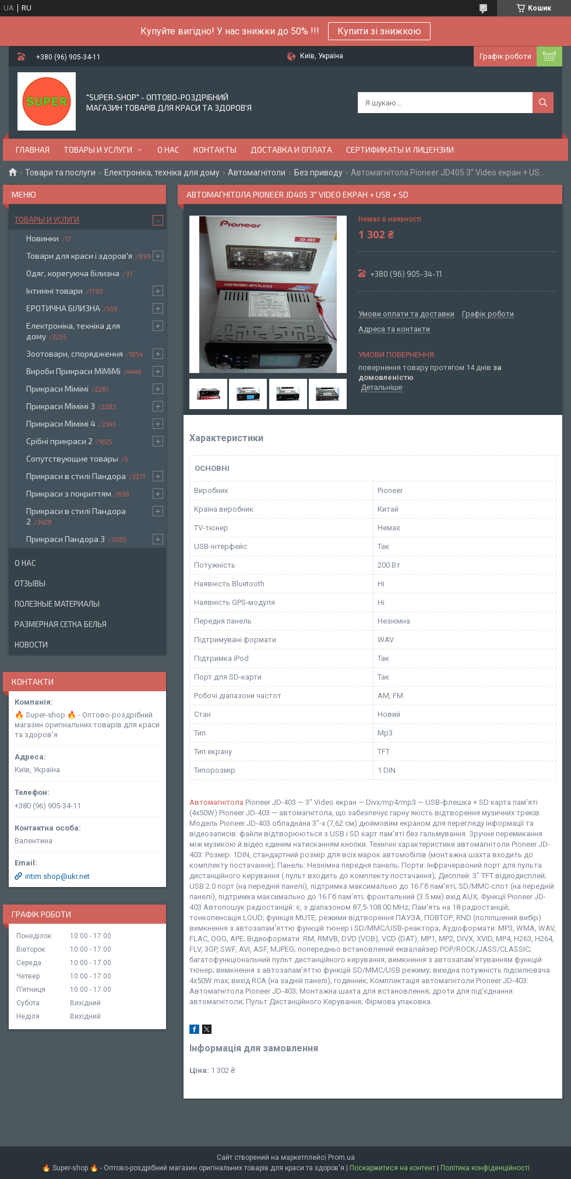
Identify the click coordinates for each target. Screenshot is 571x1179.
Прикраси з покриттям (68, 493)
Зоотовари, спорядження (74, 353)
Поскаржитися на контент (392, 1168)
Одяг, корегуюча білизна (72, 273)
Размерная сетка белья (61, 624)
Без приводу (318, 172)
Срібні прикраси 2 (59, 441)
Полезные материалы (57, 603)
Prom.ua (341, 1157)
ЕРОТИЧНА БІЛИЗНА (63, 308)
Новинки (42, 238)
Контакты (215, 149)
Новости (31, 644)
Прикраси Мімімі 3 (60, 406)
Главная (33, 149)
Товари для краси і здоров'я (79, 256)
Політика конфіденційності (485, 1168)
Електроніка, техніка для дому (162, 172)
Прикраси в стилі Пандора (76, 476)
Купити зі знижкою (379, 31)
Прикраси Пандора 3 (65, 539)
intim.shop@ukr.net (57, 876)
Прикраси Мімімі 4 (61, 423)
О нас (168, 149)
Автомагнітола (216, 802)
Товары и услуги (98, 149)
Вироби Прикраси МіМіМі (73, 371)
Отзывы (30, 583)
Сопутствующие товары (72, 458)
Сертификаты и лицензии (400, 149)
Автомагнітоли (257, 172)
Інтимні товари (54, 290)
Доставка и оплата (291, 149)
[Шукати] (543, 102)
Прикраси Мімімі (57, 388)
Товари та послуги (60, 172)
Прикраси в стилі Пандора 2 (76, 516)
